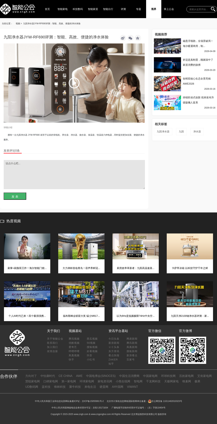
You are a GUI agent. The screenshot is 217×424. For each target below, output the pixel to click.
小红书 (91, 359)
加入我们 (52, 347)
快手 (71, 359)
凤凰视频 (74, 355)
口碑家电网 (50, 381)
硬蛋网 (104, 386)
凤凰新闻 (132, 347)
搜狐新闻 (132, 351)
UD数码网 (31, 386)
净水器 (197, 131)
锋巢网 (186, 381)
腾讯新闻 (132, 342)
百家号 (131, 359)
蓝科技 (46, 386)
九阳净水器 (163, 131)
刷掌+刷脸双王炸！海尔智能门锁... (27, 268)
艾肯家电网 (204, 375)
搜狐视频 (92, 347)
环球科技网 (168, 375)
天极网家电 (171, 381)
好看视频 (92, 351)
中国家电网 (150, 375)
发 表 (15, 196)
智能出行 (108, 9)
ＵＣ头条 (114, 347)
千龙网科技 (153, 381)
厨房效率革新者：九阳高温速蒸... (135, 268)
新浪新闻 (114, 342)
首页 (47, 9)
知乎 (111, 363)
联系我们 (52, 342)
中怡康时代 (48, 375)
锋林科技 (60, 386)
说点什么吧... (74, 174)
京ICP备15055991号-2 (93, 401)
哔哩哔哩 (74, 351)
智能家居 (93, 9)
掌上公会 (169, 9)
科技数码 (78, 9)
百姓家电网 (186, 375)
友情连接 (52, 351)
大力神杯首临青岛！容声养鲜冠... (81, 268)
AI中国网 (117, 386)
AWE (79, 375)
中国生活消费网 (129, 375)
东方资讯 (114, 351)
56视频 (91, 342)
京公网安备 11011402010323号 (165, 401)
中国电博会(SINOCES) (101, 375)
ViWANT (132, 386)
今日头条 (114, 338)
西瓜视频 (92, 338)
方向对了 (31, 375)
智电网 (138, 381)
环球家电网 (87, 381)
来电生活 (90, 386)
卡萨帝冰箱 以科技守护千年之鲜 (190, 268)
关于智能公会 (55, 338)
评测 (123, 9)
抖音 (89, 355)
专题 (138, 9)
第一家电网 (68, 381)
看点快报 (114, 355)
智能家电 (63, 9)
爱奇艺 (73, 347)
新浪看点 (132, 355)
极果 (197, 381)
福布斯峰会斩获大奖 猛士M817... (81, 315)
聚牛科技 (75, 386)
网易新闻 (132, 338)
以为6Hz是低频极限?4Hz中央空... (135, 315)
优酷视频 (74, 342)
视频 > (19, 23)
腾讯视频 (74, 338)
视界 (153, 9)
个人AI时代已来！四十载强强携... (27, 315)
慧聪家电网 (32, 381)
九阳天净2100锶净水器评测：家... (190, 315)
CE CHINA (65, 375)
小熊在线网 (123, 381)
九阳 (181, 131)
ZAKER (113, 359)
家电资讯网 (105, 381)
